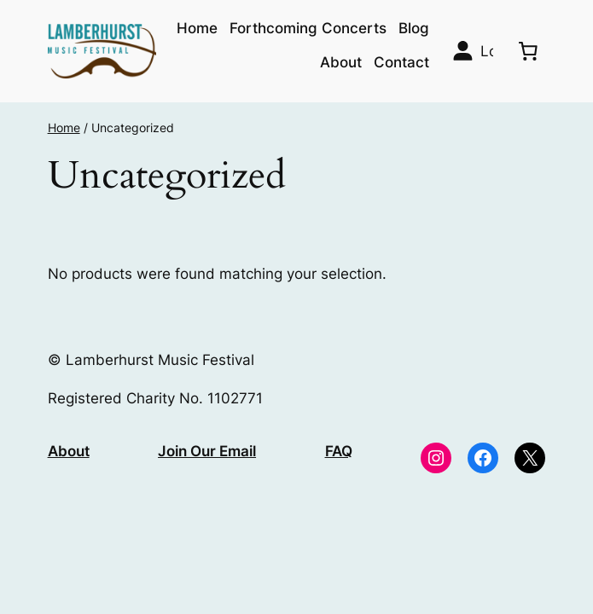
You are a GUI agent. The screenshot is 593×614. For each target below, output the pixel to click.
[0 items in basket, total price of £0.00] (527, 51)
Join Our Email (207, 451)
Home (64, 127)
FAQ (338, 451)
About (69, 451)
